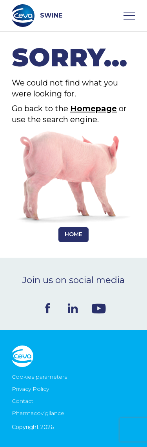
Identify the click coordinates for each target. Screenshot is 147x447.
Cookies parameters (39, 376)
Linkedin (72, 308)
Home (73, 234)
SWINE (37, 15)
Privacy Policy (30, 388)
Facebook (47, 308)
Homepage (93, 108)
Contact (22, 400)
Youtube (99, 308)
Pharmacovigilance (38, 413)
